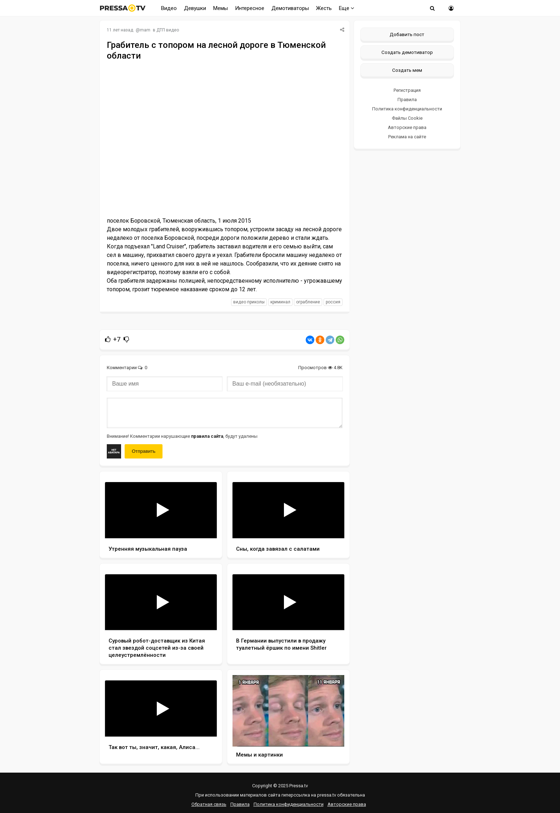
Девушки (195, 8)
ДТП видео (167, 30)
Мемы (220, 8)
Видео (169, 8)
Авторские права (407, 127)
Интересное (249, 8)
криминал (280, 301)
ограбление (308, 301)
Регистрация (407, 90)
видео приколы (249, 301)
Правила (407, 99)
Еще (346, 8)
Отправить (143, 451)
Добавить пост (407, 34)
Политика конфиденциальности (407, 108)
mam (145, 30)
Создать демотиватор (407, 52)
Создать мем (407, 70)
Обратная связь (208, 804)
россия (333, 301)
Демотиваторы (290, 8)
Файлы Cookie (407, 118)
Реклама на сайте (407, 136)
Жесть (324, 8)
